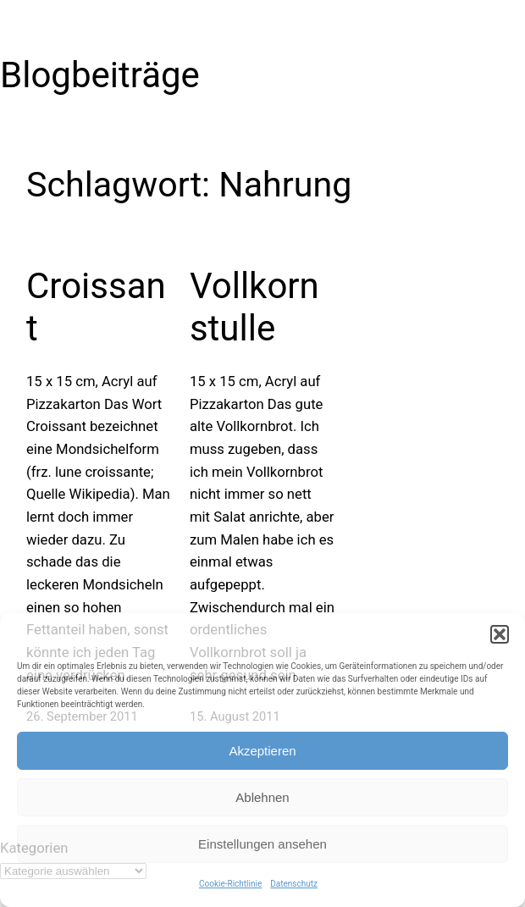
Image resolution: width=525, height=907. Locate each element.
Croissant (96, 307)
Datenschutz (294, 883)
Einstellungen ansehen (262, 844)
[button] (499, 634)
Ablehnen (262, 797)
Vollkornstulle (254, 307)
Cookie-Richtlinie (230, 883)
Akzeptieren (262, 751)
